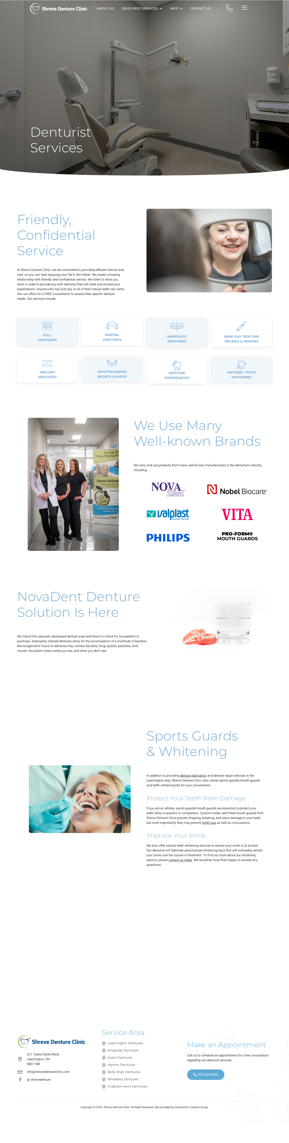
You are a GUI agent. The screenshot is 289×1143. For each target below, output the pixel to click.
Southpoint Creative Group (191, 1127)
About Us (105, 8)
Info (176, 8)
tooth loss (209, 842)
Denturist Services (142, 8)
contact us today (180, 879)
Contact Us (200, 8)
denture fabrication (193, 795)
